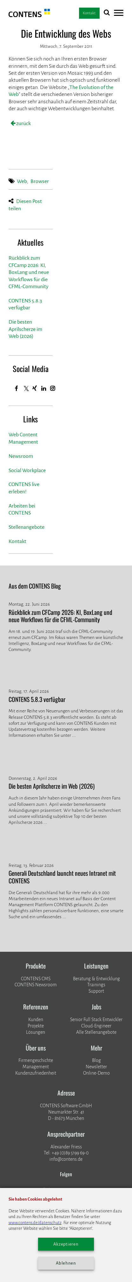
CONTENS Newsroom (36, 984)
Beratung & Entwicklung (96, 978)
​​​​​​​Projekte (36, 1025)
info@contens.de (66, 1159)
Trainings (96, 984)
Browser (39, 181)
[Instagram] (53, 388)
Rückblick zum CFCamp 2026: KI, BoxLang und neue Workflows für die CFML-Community (29, 272)
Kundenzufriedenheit (35, 1073)
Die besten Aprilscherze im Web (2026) (25, 329)
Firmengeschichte (35, 1060)
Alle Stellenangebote (96, 1032)
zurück (23, 123)
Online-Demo (96, 1073)
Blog (96, 1060)
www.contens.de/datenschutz (35, 1222)
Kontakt (17, 541)
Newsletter (96, 1066)
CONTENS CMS (35, 978)
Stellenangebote (26, 527)
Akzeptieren (65, 1244)
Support (96, 991)
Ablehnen (66, 1263)
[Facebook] (17, 388)
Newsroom (21, 456)
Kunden (35, 1019)
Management (36, 1066)
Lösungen (35, 1032)
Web (22, 181)
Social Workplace (27, 470)
